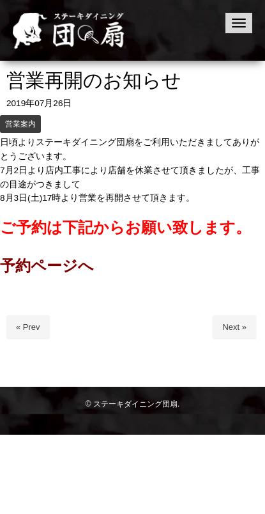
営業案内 (20, 124)
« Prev (28, 327)
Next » (234, 327)
